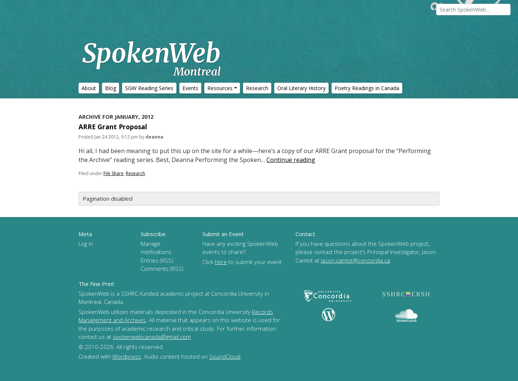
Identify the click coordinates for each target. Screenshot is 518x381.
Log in (86, 243)
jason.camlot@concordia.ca (355, 260)
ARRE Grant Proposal (113, 126)
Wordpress (126, 356)
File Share (113, 173)
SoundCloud (224, 356)
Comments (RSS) (162, 268)
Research (135, 173)
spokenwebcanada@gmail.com (152, 336)
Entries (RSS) (157, 260)
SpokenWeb (151, 58)
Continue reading (290, 160)
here (221, 262)
